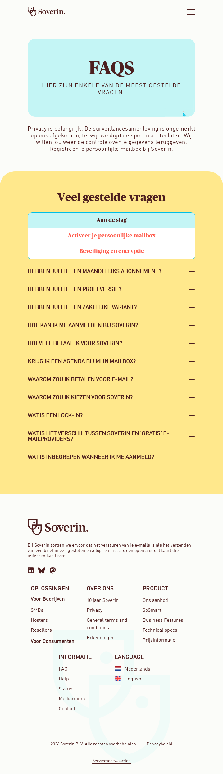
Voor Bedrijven (48, 599)
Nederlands (132, 669)
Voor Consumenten (52, 641)
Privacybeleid (159, 744)
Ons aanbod (155, 600)
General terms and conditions (107, 624)
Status (65, 689)
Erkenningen (101, 637)
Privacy (94, 610)
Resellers (41, 630)
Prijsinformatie (159, 640)
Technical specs (160, 630)
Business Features (163, 620)
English (128, 679)
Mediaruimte (72, 699)
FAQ (63, 669)
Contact (67, 709)
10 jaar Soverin (103, 600)
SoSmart (152, 610)
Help (64, 679)
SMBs (37, 610)
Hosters (39, 620)
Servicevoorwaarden (111, 761)
